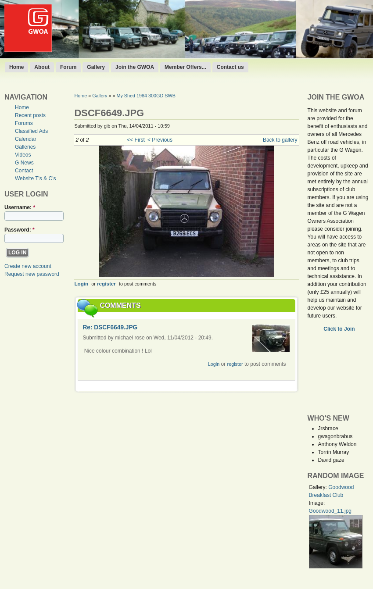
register (106, 283)
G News (24, 163)
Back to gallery (280, 140)
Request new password (31, 274)
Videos (23, 155)
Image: (317, 503)
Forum (68, 67)
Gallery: (319, 487)
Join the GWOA (134, 67)
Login (81, 283)
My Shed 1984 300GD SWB (145, 95)
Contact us (230, 67)
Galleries (25, 147)
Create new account (27, 266)
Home (16, 67)
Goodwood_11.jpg (330, 511)
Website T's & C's (35, 178)
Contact (24, 171)
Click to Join (339, 329)
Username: (19, 207)
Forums (24, 123)
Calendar (25, 139)
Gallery (96, 67)
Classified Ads (31, 131)
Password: (19, 230)
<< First (136, 140)
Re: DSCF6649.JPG (109, 327)
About (42, 67)
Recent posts (30, 115)
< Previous (159, 140)
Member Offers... (185, 67)
